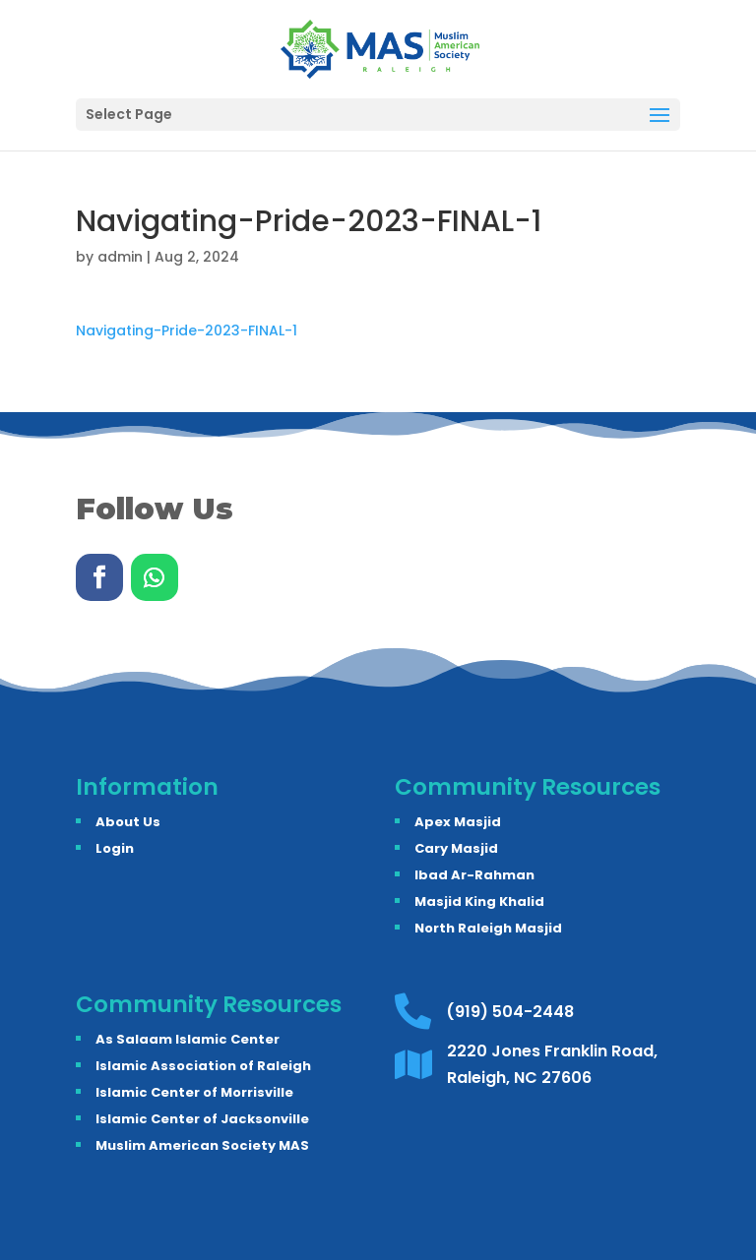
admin (120, 257)
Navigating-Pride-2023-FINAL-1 (186, 330)
